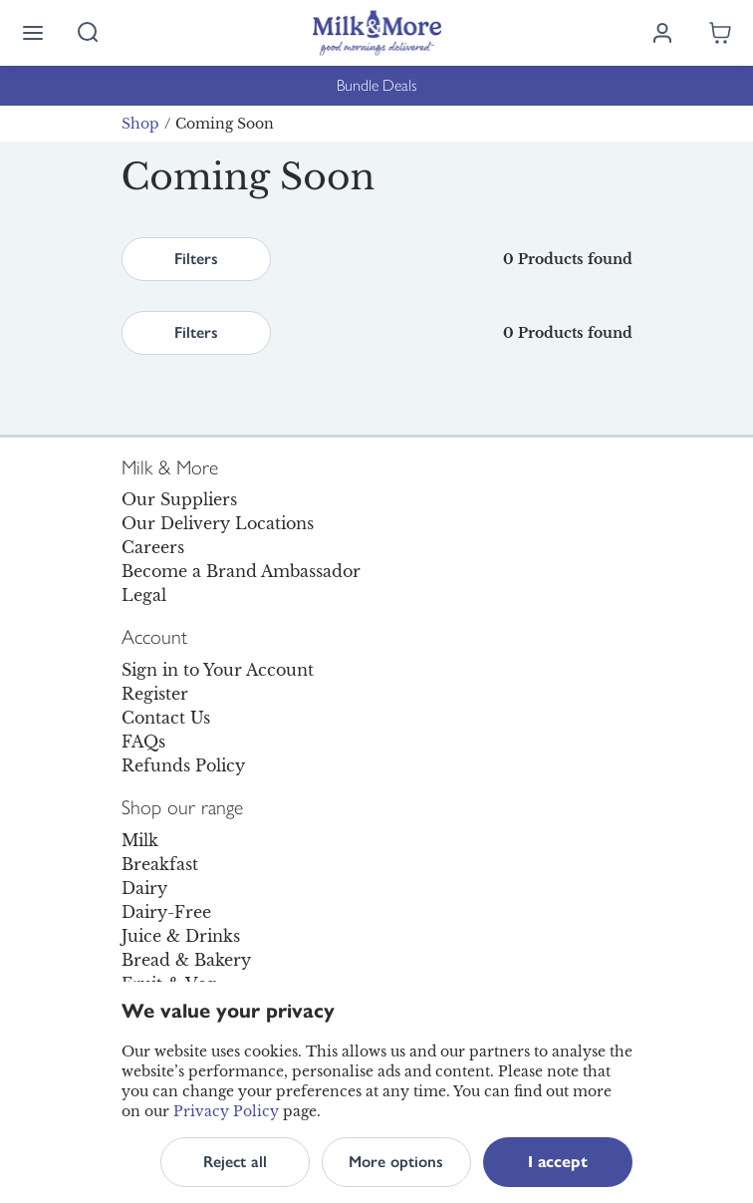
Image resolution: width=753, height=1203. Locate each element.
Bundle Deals (377, 85)
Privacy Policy (226, 1111)
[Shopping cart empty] (720, 33)
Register (155, 694)
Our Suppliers (179, 499)
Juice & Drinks (181, 936)
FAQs (143, 742)
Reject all (235, 1161)
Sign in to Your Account (218, 670)
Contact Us (166, 718)
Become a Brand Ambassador (241, 571)
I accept (558, 1161)
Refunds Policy (183, 765)
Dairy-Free (166, 912)
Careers (153, 547)
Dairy (144, 888)
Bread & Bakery (186, 960)
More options (396, 1161)
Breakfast (160, 864)
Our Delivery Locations (218, 523)
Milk (140, 840)
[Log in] (662, 33)
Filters (196, 258)
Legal (144, 595)
